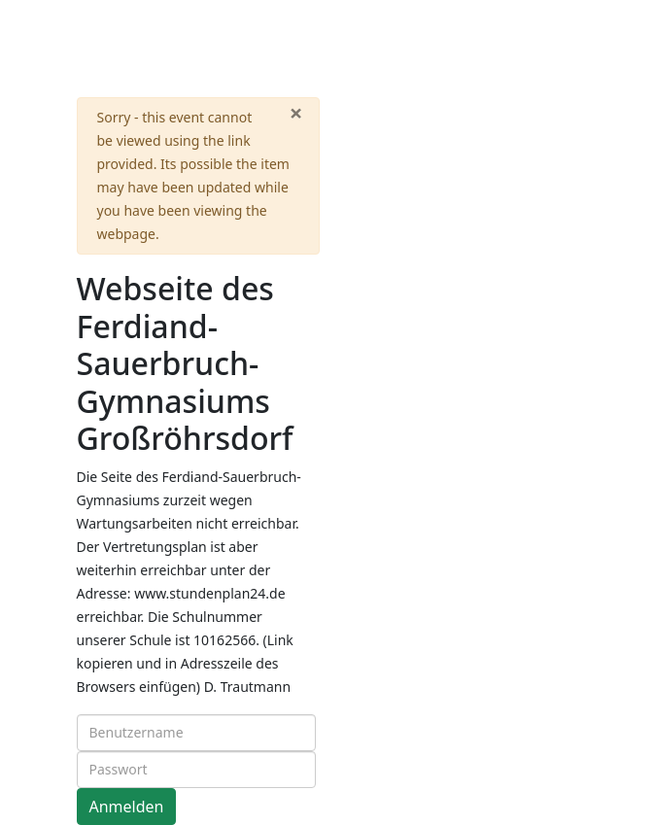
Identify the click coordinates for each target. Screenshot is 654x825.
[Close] (296, 112)
